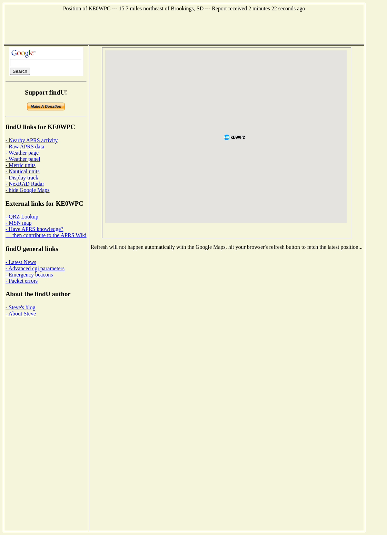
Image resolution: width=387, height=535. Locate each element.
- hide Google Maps (28, 190)
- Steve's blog (20, 307)
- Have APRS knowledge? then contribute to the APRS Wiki (46, 232)
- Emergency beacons (29, 275)
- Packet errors (22, 281)
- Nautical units (23, 171)
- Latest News (21, 262)
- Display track (22, 178)
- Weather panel (23, 159)
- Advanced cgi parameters (35, 268)
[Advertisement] (184, 27)
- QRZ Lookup (22, 217)
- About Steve (21, 314)
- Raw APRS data (25, 146)
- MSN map (19, 223)
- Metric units (21, 165)
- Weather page (22, 153)
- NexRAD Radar (25, 184)
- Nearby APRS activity (32, 140)
